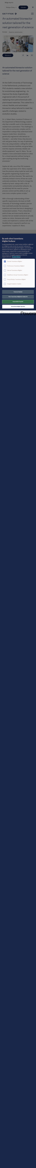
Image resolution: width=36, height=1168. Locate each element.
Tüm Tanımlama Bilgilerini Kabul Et (18, 296)
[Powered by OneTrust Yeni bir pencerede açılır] (27, 312)
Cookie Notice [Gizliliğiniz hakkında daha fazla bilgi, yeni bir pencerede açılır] (16, 257)
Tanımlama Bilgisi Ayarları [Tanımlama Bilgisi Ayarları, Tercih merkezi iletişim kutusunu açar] (18, 306)
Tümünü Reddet (18, 292)
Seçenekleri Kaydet (18, 301)
